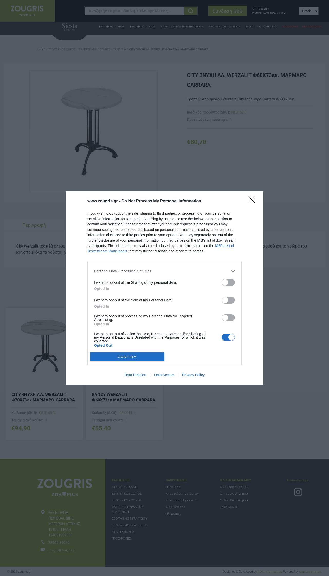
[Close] (253, 201)
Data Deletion (135, 375)
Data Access (164, 375)
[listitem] (164, 271)
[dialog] (164, 288)
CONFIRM (127, 356)
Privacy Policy (193, 375)
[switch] (228, 282)
